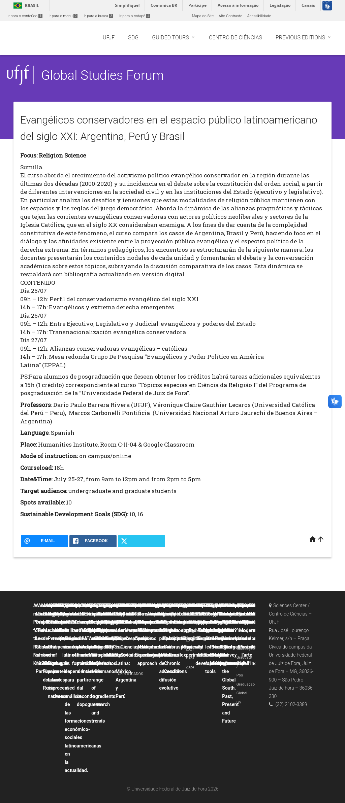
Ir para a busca (98, 16)
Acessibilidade (259, 16)
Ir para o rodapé (134, 16)
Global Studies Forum (102, 75)
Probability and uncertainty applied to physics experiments (194, 630)
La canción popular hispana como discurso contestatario (159, 630)
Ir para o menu (63, 16)
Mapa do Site (203, 16)
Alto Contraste (230, 16)
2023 (190, 658)
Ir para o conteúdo (24, 16)
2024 (190, 667)
